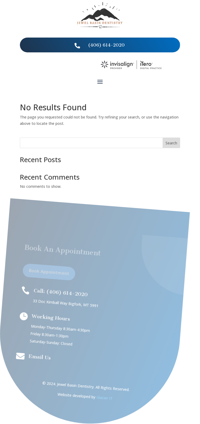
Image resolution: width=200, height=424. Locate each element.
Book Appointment (46, 274)
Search (171, 142)
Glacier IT (97, 397)
